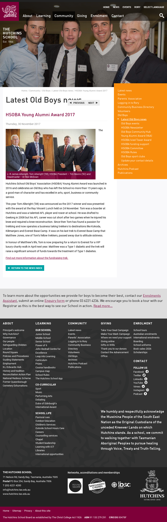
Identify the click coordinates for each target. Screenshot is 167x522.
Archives (123, 163)
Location (7, 346)
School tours (140, 328)
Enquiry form (55, 299)
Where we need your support (116, 335)
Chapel (39, 437)
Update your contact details (137, 159)
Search (161, 12)
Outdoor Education (45, 419)
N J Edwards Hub (12, 365)
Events (127, 5)
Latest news (125, 88)
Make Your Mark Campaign (115, 332)
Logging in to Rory (128, 101)
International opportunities (49, 452)
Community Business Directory (136, 105)
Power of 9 (41, 343)
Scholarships (140, 350)
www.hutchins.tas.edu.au (16, 492)
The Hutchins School (12, 33)
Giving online (107, 339)
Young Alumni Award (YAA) (136, 134)
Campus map (42, 369)
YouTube (138, 381)
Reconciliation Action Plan (17, 372)
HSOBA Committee (132, 146)
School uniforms (142, 343)
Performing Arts (43, 394)
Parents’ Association (130, 97)
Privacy (28, 508)
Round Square (10, 350)
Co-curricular (45, 383)
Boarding (138, 339)
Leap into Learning (45, 354)
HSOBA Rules (129, 150)
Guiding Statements (13, 358)
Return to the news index (26, 266)
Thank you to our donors (114, 346)
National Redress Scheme (17, 376)
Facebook (138, 370)
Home (106, 5)
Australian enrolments (145, 332)
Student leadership (45, 441)
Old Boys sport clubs (133, 154)
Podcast (137, 392)
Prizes (38, 362)
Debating (40, 398)
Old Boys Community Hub (136, 130)
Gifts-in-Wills (108, 343)
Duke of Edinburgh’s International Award (46, 403)
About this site (42, 508)
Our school (43, 328)
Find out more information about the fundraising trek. (37, 256)
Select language (154, 5)
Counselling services (46, 434)
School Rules (42, 373)
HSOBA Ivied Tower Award (136, 138)
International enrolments (146, 335)
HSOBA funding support (135, 142)
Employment (9, 361)
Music (38, 390)
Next (91, 100)
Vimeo (136, 384)
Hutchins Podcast (128, 167)
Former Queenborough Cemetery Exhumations (15, 382)
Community (63, 14)
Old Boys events (130, 121)
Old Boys (46, 88)
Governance (9, 335)
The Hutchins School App (49, 376)
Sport (38, 386)
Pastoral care (42, 415)
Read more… (103, 304)
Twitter (137, 373)
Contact (117, 14)
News (116, 5)
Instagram (138, 388)
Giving (82, 14)
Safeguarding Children (15, 343)
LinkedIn (138, 377)
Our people (8, 339)
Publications (125, 171)
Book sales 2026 (142, 346)
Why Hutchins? (11, 332)
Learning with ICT (44, 444)
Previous (78, 100)
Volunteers (124, 109)
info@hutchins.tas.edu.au (16, 487)
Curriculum (41, 358)
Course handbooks (45, 365)
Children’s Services (45, 422)
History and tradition (13, 369)
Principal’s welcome (13, 328)
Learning (43, 14)
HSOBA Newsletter (132, 126)
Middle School (43, 336)
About (27, 14)
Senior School (42, 339)
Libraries (40, 448)
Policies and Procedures (16, 354)
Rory (137, 5)
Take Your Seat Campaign (115, 328)
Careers (39, 430)
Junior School (42, 332)
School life (43, 411)
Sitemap (16, 508)
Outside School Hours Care (49, 426)
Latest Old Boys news (63, 88)
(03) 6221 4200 (13, 483)
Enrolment (99, 14)
